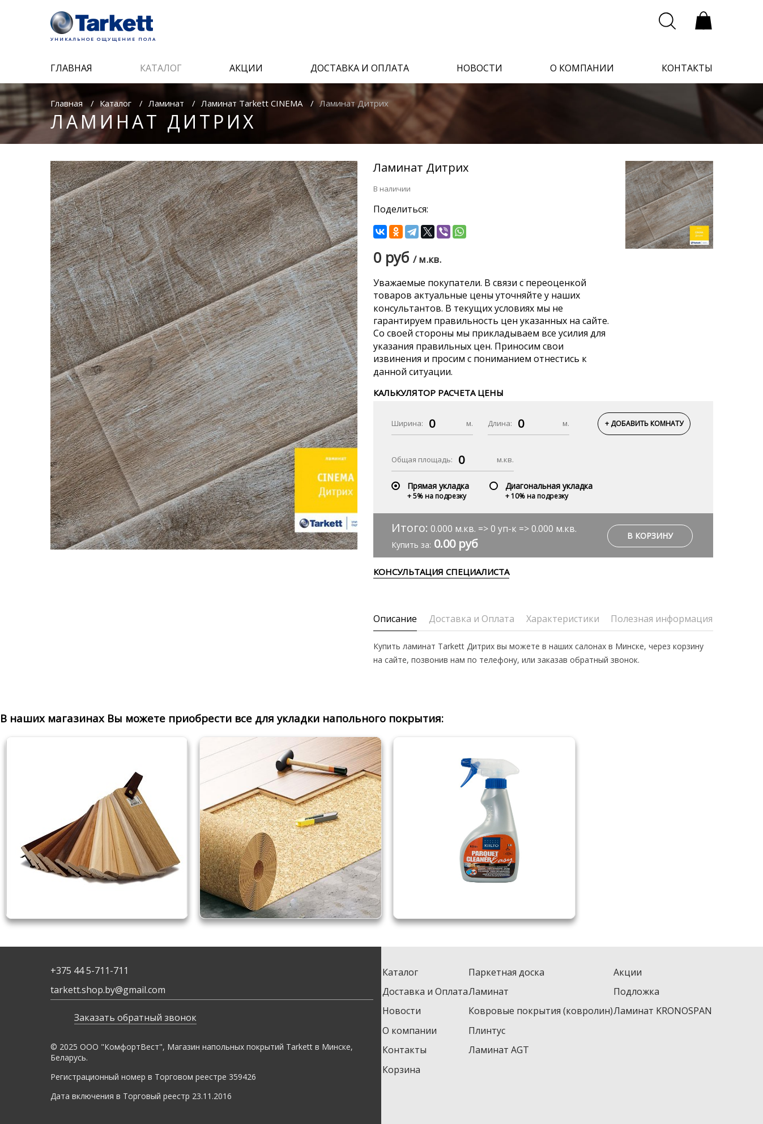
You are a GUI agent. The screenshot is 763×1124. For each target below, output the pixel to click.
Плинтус (486, 1030)
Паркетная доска (506, 972)
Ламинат (166, 103)
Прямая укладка (438, 485)
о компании (582, 68)
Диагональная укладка (549, 485)
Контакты (404, 1050)
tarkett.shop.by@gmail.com (107, 990)
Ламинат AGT (498, 1050)
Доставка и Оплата (425, 991)
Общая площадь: (422, 459)
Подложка (636, 991)
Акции (627, 972)
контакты (687, 68)
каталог (161, 68)
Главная (66, 103)
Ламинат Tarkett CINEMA (251, 103)
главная (71, 68)
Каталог (115, 103)
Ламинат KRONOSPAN (662, 1010)
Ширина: (407, 423)
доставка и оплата (359, 68)
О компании (409, 1030)
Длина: (500, 423)
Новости (401, 1010)
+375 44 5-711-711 (89, 970)
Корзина (401, 1069)
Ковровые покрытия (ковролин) (540, 1010)
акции (246, 68)
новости (479, 68)
